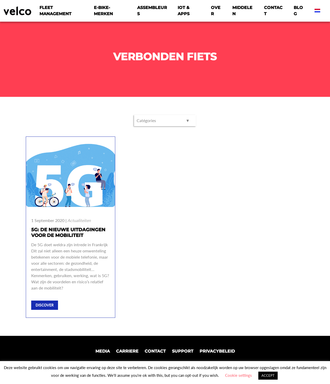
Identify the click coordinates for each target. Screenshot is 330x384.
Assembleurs (152, 10)
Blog (298, 10)
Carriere (127, 351)
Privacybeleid (217, 351)
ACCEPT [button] (268, 375)
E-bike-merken (103, 10)
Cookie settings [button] (238, 375)
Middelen (242, 10)
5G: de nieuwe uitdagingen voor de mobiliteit (68, 232)
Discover (45, 305)
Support (182, 351)
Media (102, 351)
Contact (273, 10)
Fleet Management (55, 10)
